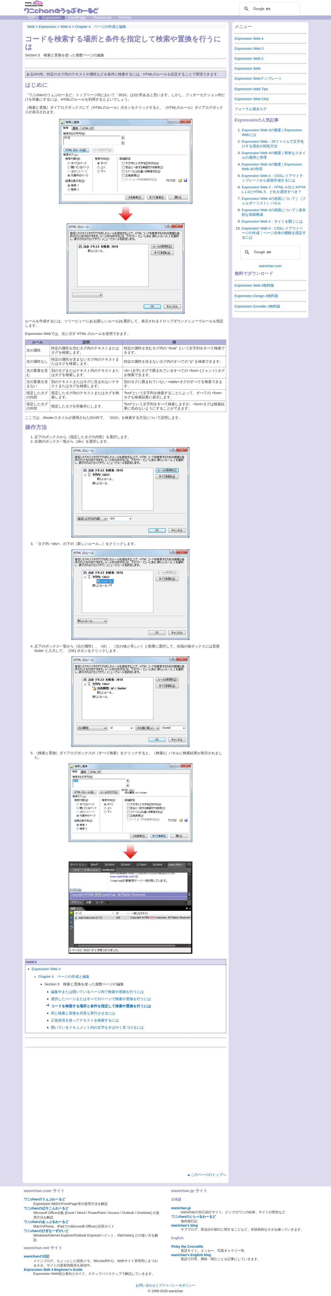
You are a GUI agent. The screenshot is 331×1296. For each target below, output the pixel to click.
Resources (102, 17)
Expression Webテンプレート (258, 78)
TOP (31, 17)
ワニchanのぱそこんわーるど (46, 1208)
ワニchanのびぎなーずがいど (46, 1231)
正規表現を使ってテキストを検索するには (85, 1020)
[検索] (269, 9)
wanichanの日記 (37, 1256)
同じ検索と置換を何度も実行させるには (83, 1013)
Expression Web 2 (249, 58)
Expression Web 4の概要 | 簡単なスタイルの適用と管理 (274, 155)
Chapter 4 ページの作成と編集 (64, 976)
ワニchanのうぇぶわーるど (44, 1199)
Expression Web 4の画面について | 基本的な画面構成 (274, 212)
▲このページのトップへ (206, 1175)
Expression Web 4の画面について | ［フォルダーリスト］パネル (274, 200)
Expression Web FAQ (252, 99)
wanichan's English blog (191, 1255)
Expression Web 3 (249, 48)
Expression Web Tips (251, 89)
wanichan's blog (184, 1225)
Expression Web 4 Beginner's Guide (53, 1270)
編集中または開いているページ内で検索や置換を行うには (97, 992)
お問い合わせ (146, 1285)
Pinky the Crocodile (187, 1246)
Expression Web (248, 68)
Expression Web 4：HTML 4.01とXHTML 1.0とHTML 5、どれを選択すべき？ (274, 189)
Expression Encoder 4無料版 (257, 306)
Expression (51, 17)
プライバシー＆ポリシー (177, 1285)
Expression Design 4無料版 (256, 296)
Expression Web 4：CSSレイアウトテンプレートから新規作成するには (272, 178)
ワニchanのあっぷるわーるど (46, 1222)
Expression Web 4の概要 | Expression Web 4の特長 (272, 166)
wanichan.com (270, 266)
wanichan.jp (181, 1208)
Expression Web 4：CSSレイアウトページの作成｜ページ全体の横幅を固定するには (274, 232)
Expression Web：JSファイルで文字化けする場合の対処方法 (273, 143)
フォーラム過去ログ (251, 109)
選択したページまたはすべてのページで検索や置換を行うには (101, 999)
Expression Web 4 (46, 969)
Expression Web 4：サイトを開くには (272, 221)
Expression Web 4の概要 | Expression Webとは (272, 132)
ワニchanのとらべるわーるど (193, 1216)
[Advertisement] (125, 1108)
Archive (125, 17)
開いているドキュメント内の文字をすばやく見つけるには (97, 1027)
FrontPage (77, 17)
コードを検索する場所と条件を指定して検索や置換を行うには (101, 1006)
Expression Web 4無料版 (254, 285)
